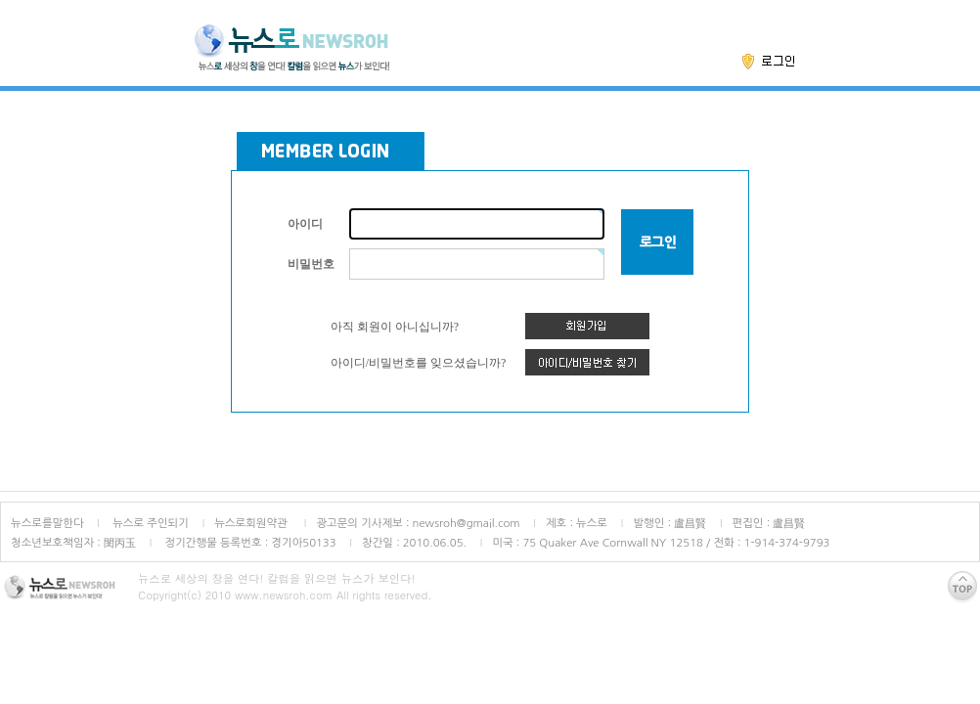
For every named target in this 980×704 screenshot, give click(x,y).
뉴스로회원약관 (252, 523)
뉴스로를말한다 (47, 523)
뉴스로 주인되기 (149, 523)
